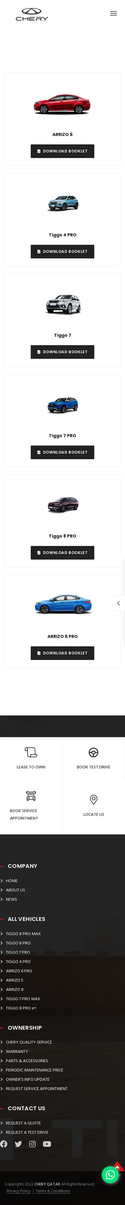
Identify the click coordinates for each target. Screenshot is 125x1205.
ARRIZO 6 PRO (19, 971)
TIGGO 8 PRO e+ (21, 1008)
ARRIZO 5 (14, 980)
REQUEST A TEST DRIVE (27, 1132)
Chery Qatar (46, 1184)
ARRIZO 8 (15, 989)
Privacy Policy (19, 1191)
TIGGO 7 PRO (18, 952)
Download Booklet (63, 151)
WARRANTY (17, 1051)
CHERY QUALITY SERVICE (29, 1042)
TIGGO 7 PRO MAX (23, 999)
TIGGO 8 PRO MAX (23, 934)
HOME (12, 881)
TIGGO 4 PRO (18, 961)
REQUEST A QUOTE (23, 1123)
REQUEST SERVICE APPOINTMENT (37, 1089)
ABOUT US (15, 890)
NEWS (11, 899)
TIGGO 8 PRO (18, 943)
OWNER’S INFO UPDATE (28, 1079)
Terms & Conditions (53, 1191)
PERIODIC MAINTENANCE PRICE (34, 1070)
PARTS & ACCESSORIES (27, 1061)
